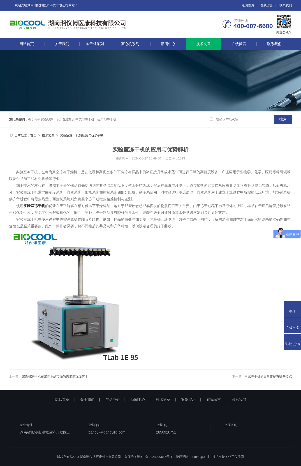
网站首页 (26, 44)
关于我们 (62, 44)
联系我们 (285, 5)
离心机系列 (130, 44)
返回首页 (248, 5)
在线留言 (266, 5)
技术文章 (203, 44)
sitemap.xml (200, 457)
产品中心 (112, 399)
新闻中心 (168, 44)
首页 (33, 135)
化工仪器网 (236, 457)
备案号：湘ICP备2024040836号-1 (148, 457)
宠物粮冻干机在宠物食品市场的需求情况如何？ (55, 376)
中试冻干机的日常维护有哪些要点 (268, 376)
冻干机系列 (95, 44)
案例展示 (188, 399)
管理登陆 (182, 457)
